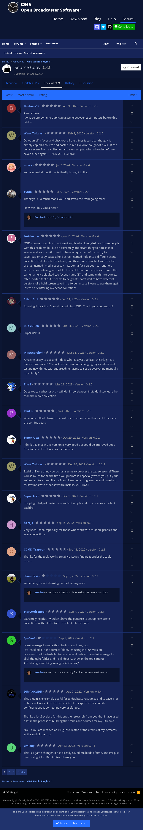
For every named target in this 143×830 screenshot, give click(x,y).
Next (20, 772)
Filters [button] (131, 94)
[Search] (136, 43)
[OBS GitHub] (109, 27)
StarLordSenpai (34, 611)
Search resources (34, 53)
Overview (11, 83)
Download (78, 18)
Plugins (34, 43)
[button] (25, 43)
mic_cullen (31, 326)
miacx (28, 165)
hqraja (28, 523)
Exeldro (21, 73)
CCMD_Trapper (34, 549)
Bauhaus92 (31, 106)
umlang (29, 745)
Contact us (73, 792)
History (69, 83)
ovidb (28, 192)
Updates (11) (30, 83)
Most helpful (26, 95)
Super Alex (31, 437)
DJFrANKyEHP (33, 691)
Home (57, 18)
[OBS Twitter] (103, 27)
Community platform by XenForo (32, 800)
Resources (52, 43)
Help (112, 18)
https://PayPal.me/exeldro (58, 217)
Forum (128, 18)
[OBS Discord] (97, 27)
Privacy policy (109, 792)
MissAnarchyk (33, 352)
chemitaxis (31, 576)
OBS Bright (10, 792)
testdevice (31, 236)
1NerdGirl (31, 299)
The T (27, 384)
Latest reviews (13, 53)
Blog (97, 18)
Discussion (86, 83)
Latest (8, 95)
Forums (18, 43)
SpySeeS (29, 638)
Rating (43, 95)
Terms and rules (90, 792)
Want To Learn (34, 133)
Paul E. (28, 411)
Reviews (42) (52, 83)
